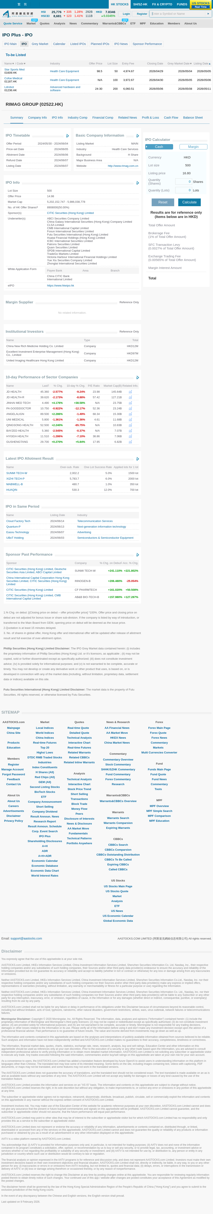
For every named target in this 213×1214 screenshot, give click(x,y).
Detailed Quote (79, 732)
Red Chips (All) (45, 777)
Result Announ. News (44, 816)
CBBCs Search (118, 844)
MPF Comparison (159, 815)
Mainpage (13, 727)
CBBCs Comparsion (118, 849)
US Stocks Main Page (118, 886)
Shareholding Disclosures (45, 841)
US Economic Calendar (118, 915)
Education (13, 747)
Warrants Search (118, 818)
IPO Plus (44, 836)
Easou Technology (17, 532)
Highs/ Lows (45, 752)
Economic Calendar (45, 860)
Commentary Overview (118, 759)
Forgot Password (13, 774)
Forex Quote (159, 732)
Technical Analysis (79, 737)
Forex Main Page (159, 727)
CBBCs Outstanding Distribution (118, 854)
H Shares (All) (45, 772)
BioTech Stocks (45, 791)
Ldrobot (9, 87)
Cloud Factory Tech (18, 521)
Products (14, 742)
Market (118, 896)
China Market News (118, 742)
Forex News (159, 737)
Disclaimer (13, 815)
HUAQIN (11, 489)
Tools (159, 789)
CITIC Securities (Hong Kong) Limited (70, 213)
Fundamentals (79, 833)
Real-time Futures (45, 742)
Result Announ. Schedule (45, 826)
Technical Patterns (79, 838)
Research (118, 784)
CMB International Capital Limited (33, 597)
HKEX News (118, 737)
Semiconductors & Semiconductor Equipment (105, 537)
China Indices (45, 737)
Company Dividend (44, 811)
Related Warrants (79, 752)
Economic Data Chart (45, 870)
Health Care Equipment (64, 71)
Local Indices (45, 727)
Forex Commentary (118, 779)
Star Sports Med (15, 69)
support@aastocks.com (26, 938)
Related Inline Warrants (79, 762)
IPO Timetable (18, 135)
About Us (13, 801)
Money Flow (79, 808)
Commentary (159, 742)
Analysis (118, 901)
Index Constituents (44, 767)
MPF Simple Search (159, 811)
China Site (13, 732)
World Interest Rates (44, 875)
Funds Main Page (159, 769)
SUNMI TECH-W (16, 473)
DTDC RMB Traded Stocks (44, 757)
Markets (159, 747)
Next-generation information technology (101, 526)
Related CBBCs (79, 757)
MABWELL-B (14, 484)
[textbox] (181, 13)
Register (13, 764)
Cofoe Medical (13, 78)
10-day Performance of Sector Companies (42, 377)
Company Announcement (45, 801)
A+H (45, 846)
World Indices (45, 732)
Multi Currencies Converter (159, 752)
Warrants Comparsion (118, 823)
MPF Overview (159, 806)
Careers (13, 806)
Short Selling (44, 806)
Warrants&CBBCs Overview (118, 801)
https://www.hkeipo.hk (60, 285)
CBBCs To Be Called (118, 859)
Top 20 (44, 747)
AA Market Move (79, 828)
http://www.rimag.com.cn (123, 165)
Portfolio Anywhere (79, 843)
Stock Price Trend (79, 789)
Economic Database (45, 865)
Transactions (79, 799)
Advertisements (13, 811)
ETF (45, 796)
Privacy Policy (13, 820)
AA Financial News (118, 727)
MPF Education (159, 820)
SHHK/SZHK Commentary (118, 769)
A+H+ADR (44, 856)
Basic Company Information (100, 135)
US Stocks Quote (118, 891)
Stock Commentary (118, 764)
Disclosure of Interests (79, 818)
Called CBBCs (118, 869)
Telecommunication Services (95, 521)
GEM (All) (45, 782)
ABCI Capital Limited (49, 572)
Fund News (159, 779)
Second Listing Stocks (45, 787)
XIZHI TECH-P (15, 478)
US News (118, 911)
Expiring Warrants (118, 827)
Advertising (84, 532)
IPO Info (13, 182)
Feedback (13, 779)
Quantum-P (13, 526)
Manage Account (14, 769)
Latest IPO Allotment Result (30, 458)
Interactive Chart (79, 742)
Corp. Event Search (45, 831)
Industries (44, 762)
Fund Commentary (118, 774)
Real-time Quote (79, 727)
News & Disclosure (79, 823)
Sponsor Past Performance (29, 554)
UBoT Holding (15, 537)
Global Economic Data (118, 920)
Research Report (45, 821)
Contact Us (13, 784)
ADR (45, 851)
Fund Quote (159, 774)
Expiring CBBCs (118, 864)
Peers (79, 813)
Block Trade (79, 803)
